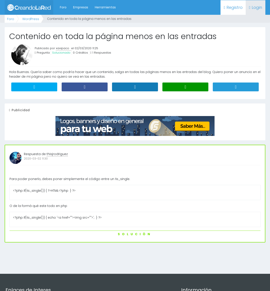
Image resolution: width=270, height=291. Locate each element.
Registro (233, 7)
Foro (63, 7)
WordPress (30, 19)
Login (255, 7)
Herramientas (105, 7)
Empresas (80, 7)
